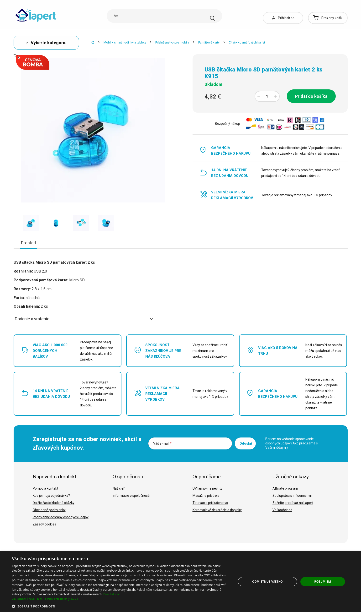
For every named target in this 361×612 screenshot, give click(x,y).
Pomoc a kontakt (45, 488)
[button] (121, 599)
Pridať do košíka (311, 96)
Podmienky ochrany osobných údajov (61, 517)
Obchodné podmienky (49, 510)
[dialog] (180, 581)
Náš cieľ (118, 488)
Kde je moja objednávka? (51, 495)
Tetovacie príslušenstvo (210, 503)
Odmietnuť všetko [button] (267, 581)
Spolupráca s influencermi (292, 495)
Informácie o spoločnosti (131, 495)
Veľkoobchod (282, 510)
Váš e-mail (162, 443)
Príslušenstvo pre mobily (172, 42)
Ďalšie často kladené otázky (53, 503)
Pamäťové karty (209, 42)
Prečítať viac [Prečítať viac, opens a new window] (111, 594)
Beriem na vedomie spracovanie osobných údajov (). (291, 443)
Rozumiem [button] (322, 581)
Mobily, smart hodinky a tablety (125, 42)
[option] (31, 222)
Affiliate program (285, 488)
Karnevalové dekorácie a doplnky (217, 510)
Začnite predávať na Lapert (292, 503)
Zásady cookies (44, 524)
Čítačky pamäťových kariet (247, 42)
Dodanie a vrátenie (84, 318)
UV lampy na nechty (207, 488)
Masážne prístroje (206, 495)
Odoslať (246, 443)
